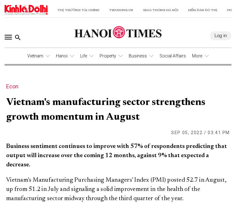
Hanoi (62, 55)
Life (83, 55)
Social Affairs (172, 55)
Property (108, 55)
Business (138, 55)
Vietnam (35, 55)
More (197, 55)
